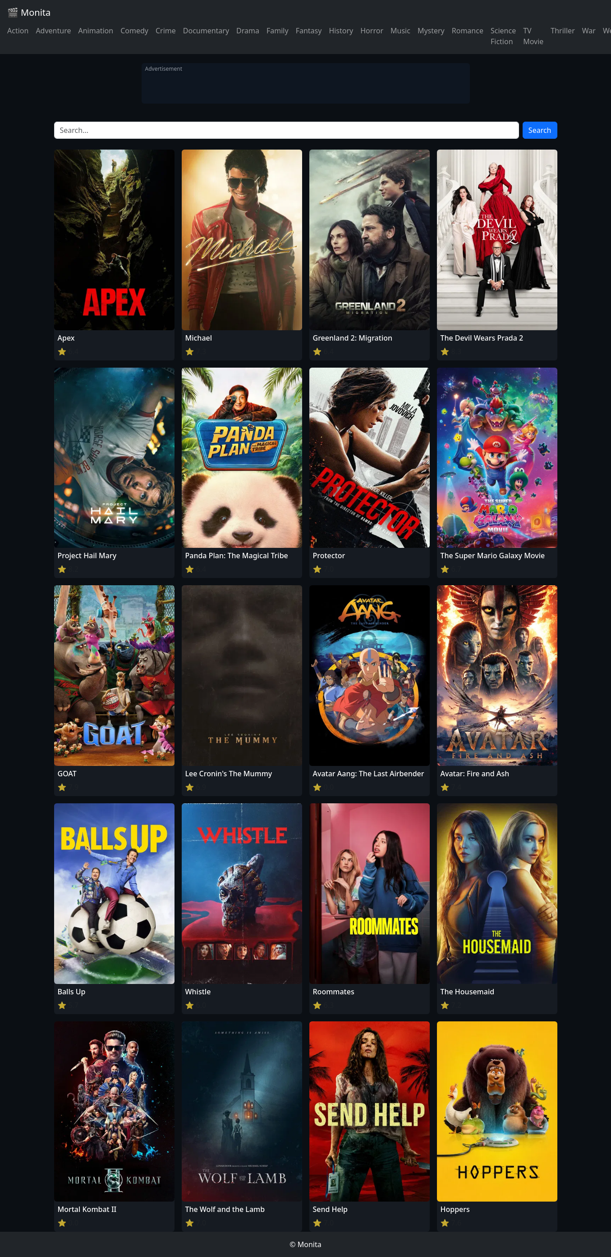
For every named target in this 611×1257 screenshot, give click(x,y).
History (341, 31)
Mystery (431, 31)
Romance (467, 31)
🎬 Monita (29, 12)
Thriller (562, 31)
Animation (95, 31)
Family (277, 31)
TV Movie (533, 36)
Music (400, 31)
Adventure (53, 31)
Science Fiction (503, 36)
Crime (166, 31)
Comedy (134, 31)
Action (17, 31)
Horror (371, 31)
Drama (247, 31)
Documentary (206, 31)
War (589, 31)
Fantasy (309, 31)
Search (539, 130)
